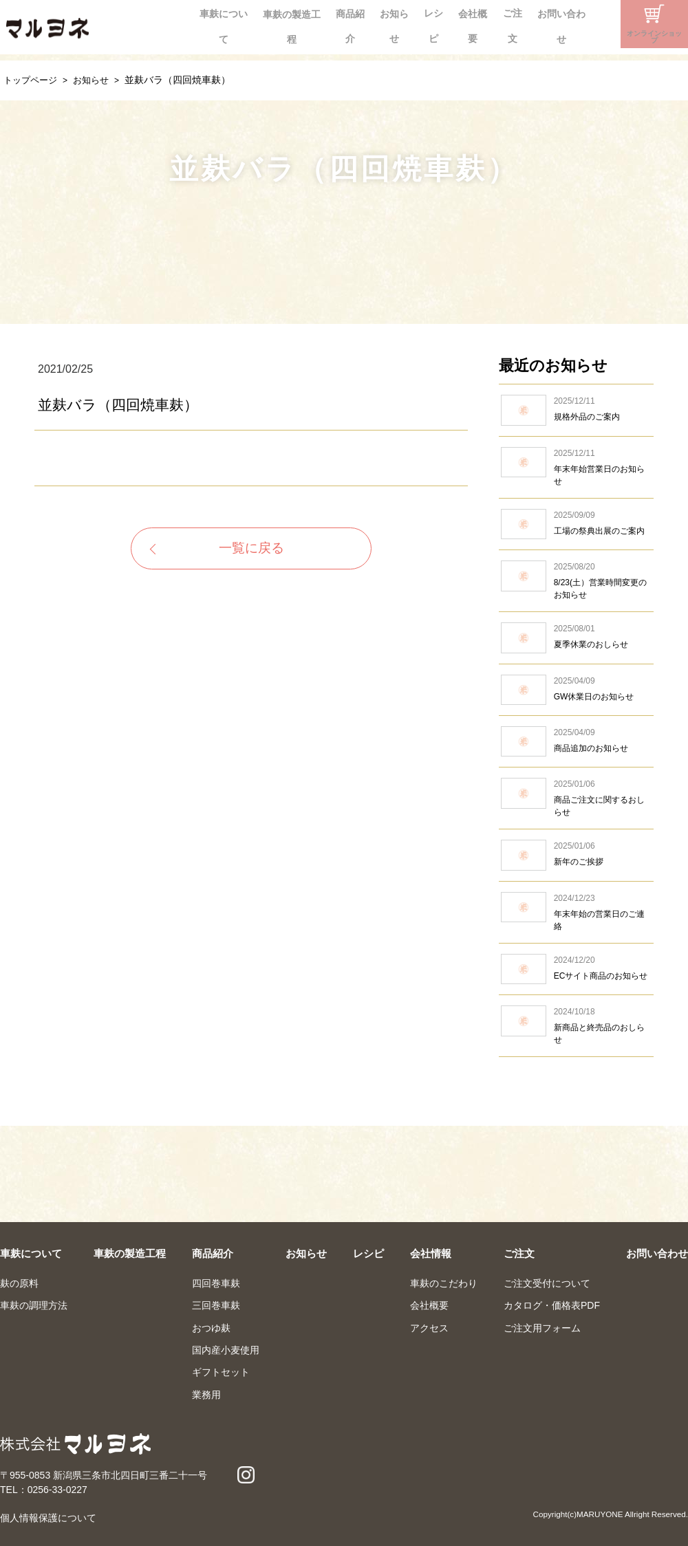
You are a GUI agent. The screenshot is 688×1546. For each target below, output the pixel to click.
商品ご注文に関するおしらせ (576, 798)
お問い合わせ (539, 24)
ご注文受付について (547, 1283)
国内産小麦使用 (225, 1350)
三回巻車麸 (216, 1305)
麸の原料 (19, 1283)
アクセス (429, 1327)
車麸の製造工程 (220, 24)
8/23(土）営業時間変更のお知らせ (576, 580)
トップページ (32, 79)
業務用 (206, 1394)
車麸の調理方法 (33, 1305)
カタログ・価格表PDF (552, 1305)
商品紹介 (287, 24)
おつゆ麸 (211, 1327)
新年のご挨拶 (576, 854)
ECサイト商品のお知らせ (576, 969)
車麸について (144, 24)
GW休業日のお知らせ (576, 689)
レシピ (386, 24)
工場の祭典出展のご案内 (576, 524)
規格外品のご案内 (576, 409)
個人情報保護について (48, 1517)
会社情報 (430, 1253)
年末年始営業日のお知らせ (576, 467)
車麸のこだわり (443, 1283)
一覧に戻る (251, 549)
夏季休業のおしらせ (576, 637)
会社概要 (434, 24)
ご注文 (481, 24)
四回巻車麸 (216, 1283)
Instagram (593, 24)
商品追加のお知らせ (576, 741)
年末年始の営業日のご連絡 (576, 912)
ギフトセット (221, 1372)
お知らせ (339, 24)
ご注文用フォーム (542, 1327)
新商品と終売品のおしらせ (576, 1025)
